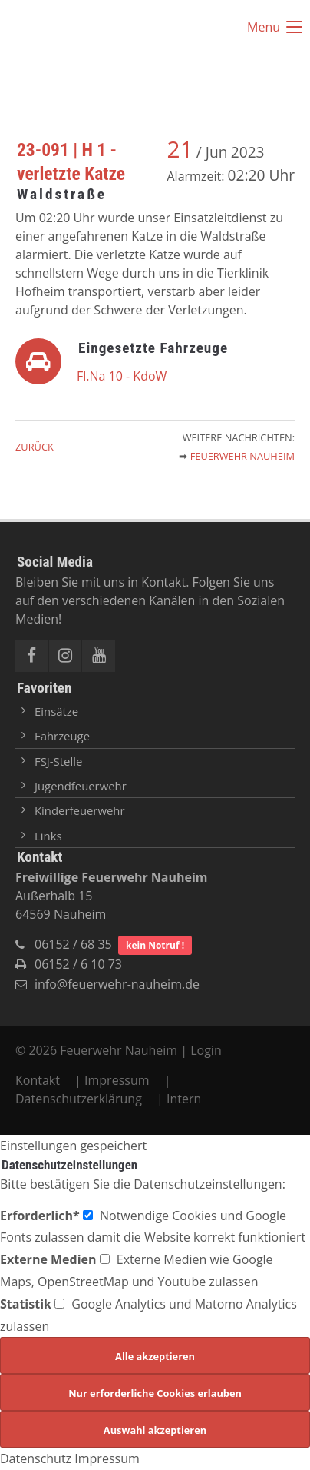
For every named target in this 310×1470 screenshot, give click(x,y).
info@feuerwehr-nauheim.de (117, 984)
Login (206, 1050)
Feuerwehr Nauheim (242, 456)
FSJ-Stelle (58, 761)
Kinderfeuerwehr (80, 810)
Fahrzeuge (62, 735)
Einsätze (56, 711)
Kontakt (39, 1080)
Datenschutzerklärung (78, 1098)
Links (48, 835)
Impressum (116, 1080)
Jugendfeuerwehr (81, 785)
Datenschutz (35, 1458)
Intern (184, 1098)
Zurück (34, 447)
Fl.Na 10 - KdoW (122, 376)
